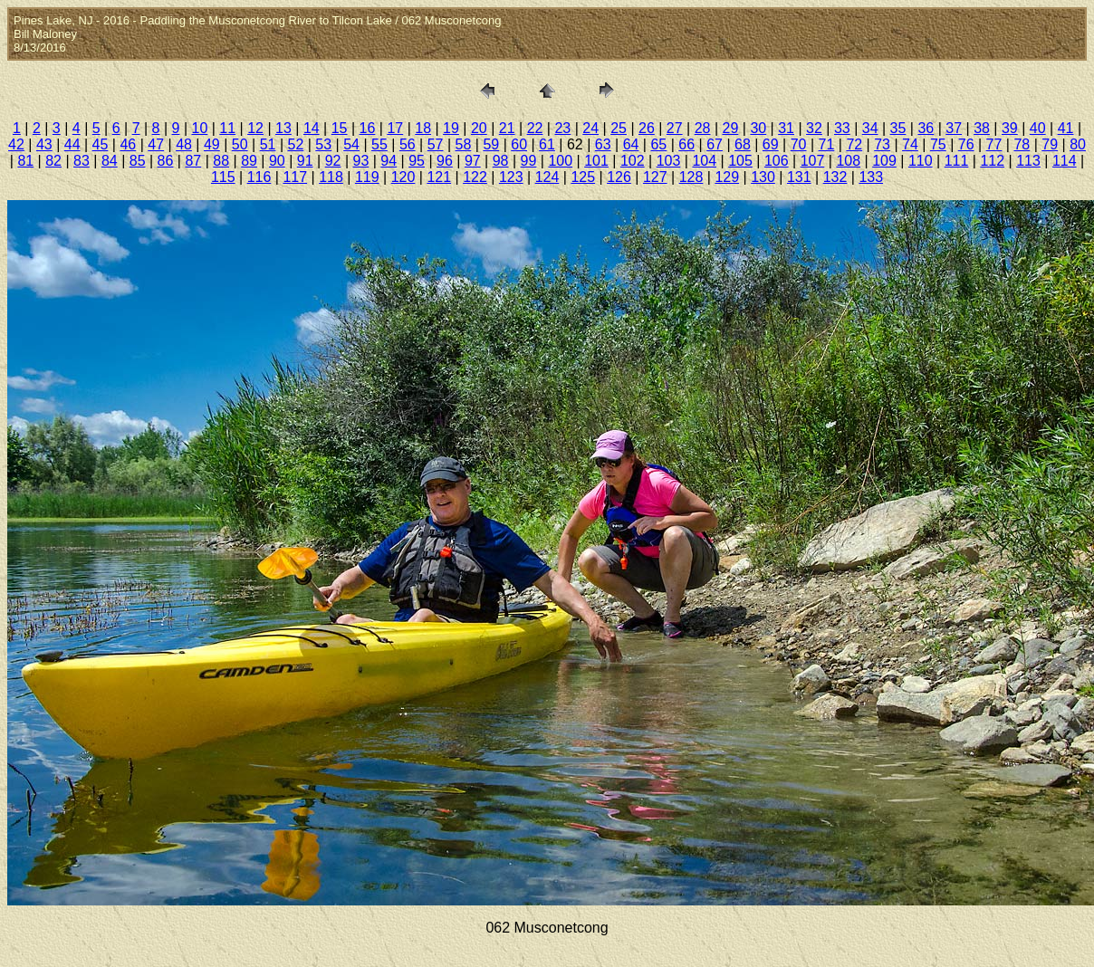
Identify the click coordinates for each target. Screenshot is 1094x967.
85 (138, 160)
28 (703, 128)
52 (296, 144)
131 (799, 177)
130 (763, 177)
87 (193, 160)
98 (501, 160)
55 (379, 144)
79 (1049, 144)
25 (618, 128)
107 (813, 160)
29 (731, 128)
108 (848, 160)
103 (669, 160)
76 (966, 144)
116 (259, 177)
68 (742, 144)
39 (1010, 128)
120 (403, 177)
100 (560, 160)
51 (268, 144)
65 (658, 144)
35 (898, 128)
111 (957, 160)
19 (451, 128)
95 (416, 160)
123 (511, 177)
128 (691, 177)
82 (53, 160)
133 (871, 177)
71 (827, 144)
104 (704, 160)
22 (535, 128)
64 (631, 144)
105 (740, 160)
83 (81, 160)
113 (1028, 160)
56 (407, 144)
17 (395, 128)
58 (464, 144)
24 (590, 128)
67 (714, 144)
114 (1064, 160)
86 (166, 160)
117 (295, 177)
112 (992, 160)
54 (351, 144)
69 (771, 144)
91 (305, 160)
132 (835, 177)
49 (212, 144)
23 (562, 128)
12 (255, 128)
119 (367, 177)
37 (953, 128)
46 (128, 144)
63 (603, 144)
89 (249, 160)
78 (1021, 144)
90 (277, 160)
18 (423, 128)
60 (519, 144)
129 (727, 177)
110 (920, 160)
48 (184, 144)
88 (221, 160)
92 (333, 160)
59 (491, 144)
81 (25, 160)
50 (240, 144)
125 (583, 177)
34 (870, 128)
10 (200, 128)
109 (884, 160)
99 (529, 160)
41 (1066, 128)
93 (361, 160)
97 (473, 160)
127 (655, 177)
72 (854, 144)
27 (675, 128)
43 (44, 144)
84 (109, 160)
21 (507, 128)
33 (842, 128)
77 (994, 144)
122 (475, 177)
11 (227, 128)
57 (435, 144)
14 (311, 128)
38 (982, 128)
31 (786, 128)
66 (686, 144)
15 (339, 128)
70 (799, 144)
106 (776, 160)
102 (632, 160)
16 (368, 128)
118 (331, 177)
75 (938, 144)
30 (758, 128)
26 (646, 128)
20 (479, 128)
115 (223, 177)
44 (72, 144)
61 (547, 144)
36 (925, 128)
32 (814, 128)
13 (283, 128)
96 (445, 160)
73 (882, 144)
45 (100, 144)
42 (16, 144)
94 (388, 160)
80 (1078, 144)
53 (323, 144)
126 (619, 177)
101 (596, 160)
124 (547, 177)
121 (439, 177)
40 (1038, 128)
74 (910, 144)
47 (156, 144)
